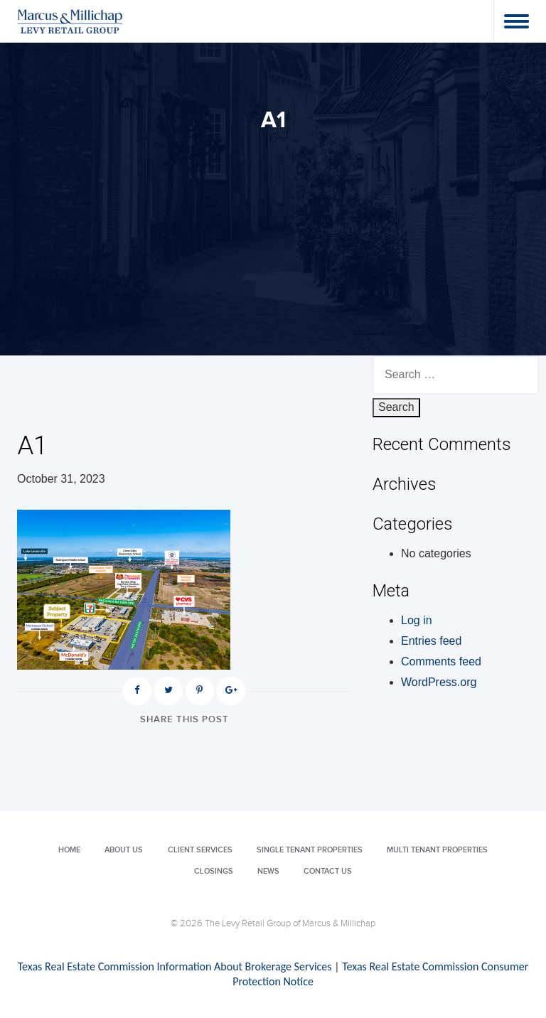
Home (69, 849)
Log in (416, 620)
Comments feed (441, 661)
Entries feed (431, 641)
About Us (124, 849)
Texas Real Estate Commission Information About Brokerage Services (175, 966)
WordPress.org (438, 682)
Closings (213, 871)
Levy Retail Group (70, 21)
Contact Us (328, 871)
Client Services (200, 849)
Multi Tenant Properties (437, 849)
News (268, 871)
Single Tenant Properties (310, 849)
